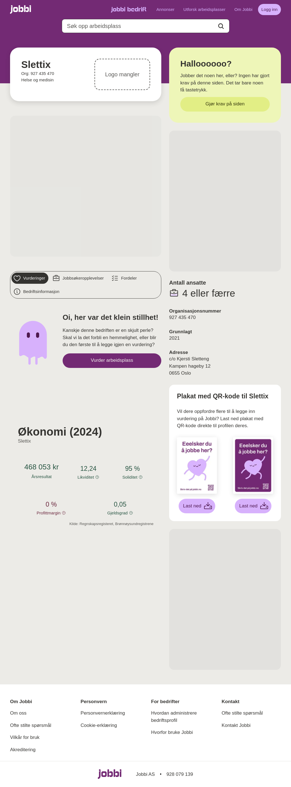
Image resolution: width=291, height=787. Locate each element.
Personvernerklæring (103, 713)
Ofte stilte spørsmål (30, 725)
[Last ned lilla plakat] (253, 506)
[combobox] (146, 26)
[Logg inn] (269, 9)
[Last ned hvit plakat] (197, 506)
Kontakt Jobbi (236, 725)
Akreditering (23, 749)
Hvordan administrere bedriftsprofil (174, 716)
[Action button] (221, 26)
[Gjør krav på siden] (225, 104)
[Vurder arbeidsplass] (112, 360)
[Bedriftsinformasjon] (37, 291)
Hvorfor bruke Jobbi (172, 732)
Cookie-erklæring (99, 725)
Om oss (18, 713)
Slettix (24, 441)
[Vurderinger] (29, 278)
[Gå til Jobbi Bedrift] (129, 9)
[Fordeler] (124, 278)
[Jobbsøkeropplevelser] (79, 278)
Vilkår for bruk (24, 737)
